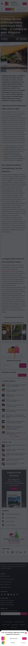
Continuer (23, 642)
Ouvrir (24, 638)
